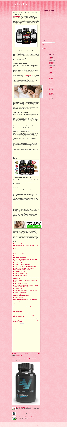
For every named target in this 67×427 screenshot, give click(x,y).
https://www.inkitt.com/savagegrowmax (20, 273)
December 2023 (51, 62)
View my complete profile (45, 49)
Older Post (38, 353)
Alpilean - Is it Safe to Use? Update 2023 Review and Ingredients (24, 416)
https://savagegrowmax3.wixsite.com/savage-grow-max (22, 253)
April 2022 (50, 87)
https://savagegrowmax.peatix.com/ (19, 271)
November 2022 (51, 78)
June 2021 (50, 99)
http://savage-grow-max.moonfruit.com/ (20, 283)
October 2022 (51, 79)
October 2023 (51, 64)
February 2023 (51, 74)
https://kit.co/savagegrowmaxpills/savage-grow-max (22, 264)
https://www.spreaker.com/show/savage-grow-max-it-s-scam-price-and (25, 290)
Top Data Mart (20, 3)
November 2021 (51, 93)
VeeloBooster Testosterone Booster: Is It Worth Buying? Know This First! (24, 358)
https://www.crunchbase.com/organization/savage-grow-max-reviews (25, 266)
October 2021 (51, 94)
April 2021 (50, 102)
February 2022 (51, 89)
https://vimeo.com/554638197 (18, 288)
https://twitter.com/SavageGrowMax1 (19, 255)
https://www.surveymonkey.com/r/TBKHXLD (21, 275)
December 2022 (51, 77)
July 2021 (50, 98)
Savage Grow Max (16, 16)
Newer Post (14, 353)
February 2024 (51, 59)
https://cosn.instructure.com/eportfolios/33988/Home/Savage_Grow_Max (25, 318)
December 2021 (51, 92)
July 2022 (50, 83)
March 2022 (50, 88)
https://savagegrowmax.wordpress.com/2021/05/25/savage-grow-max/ (25, 299)
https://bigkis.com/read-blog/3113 (19, 297)
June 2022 (50, 84)
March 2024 (50, 58)
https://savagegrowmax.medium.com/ (19, 257)
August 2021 (51, 97)
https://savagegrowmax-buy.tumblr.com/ (20, 262)
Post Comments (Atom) (19, 355)
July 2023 (50, 68)
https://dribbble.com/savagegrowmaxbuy (20, 303)
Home (26, 353)
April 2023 (50, 72)
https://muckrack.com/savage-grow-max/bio (20, 292)
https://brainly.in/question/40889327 (19, 301)
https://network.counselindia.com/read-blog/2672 (21, 313)
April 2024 (50, 57)
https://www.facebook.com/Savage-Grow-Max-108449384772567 (24, 251)
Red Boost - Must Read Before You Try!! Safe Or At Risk (23, 407)
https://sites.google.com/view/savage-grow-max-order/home (23, 243)
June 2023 (50, 69)
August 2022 (51, 82)
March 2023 (50, 73)
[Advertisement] (48, 25)
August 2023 (51, 67)
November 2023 (51, 63)
